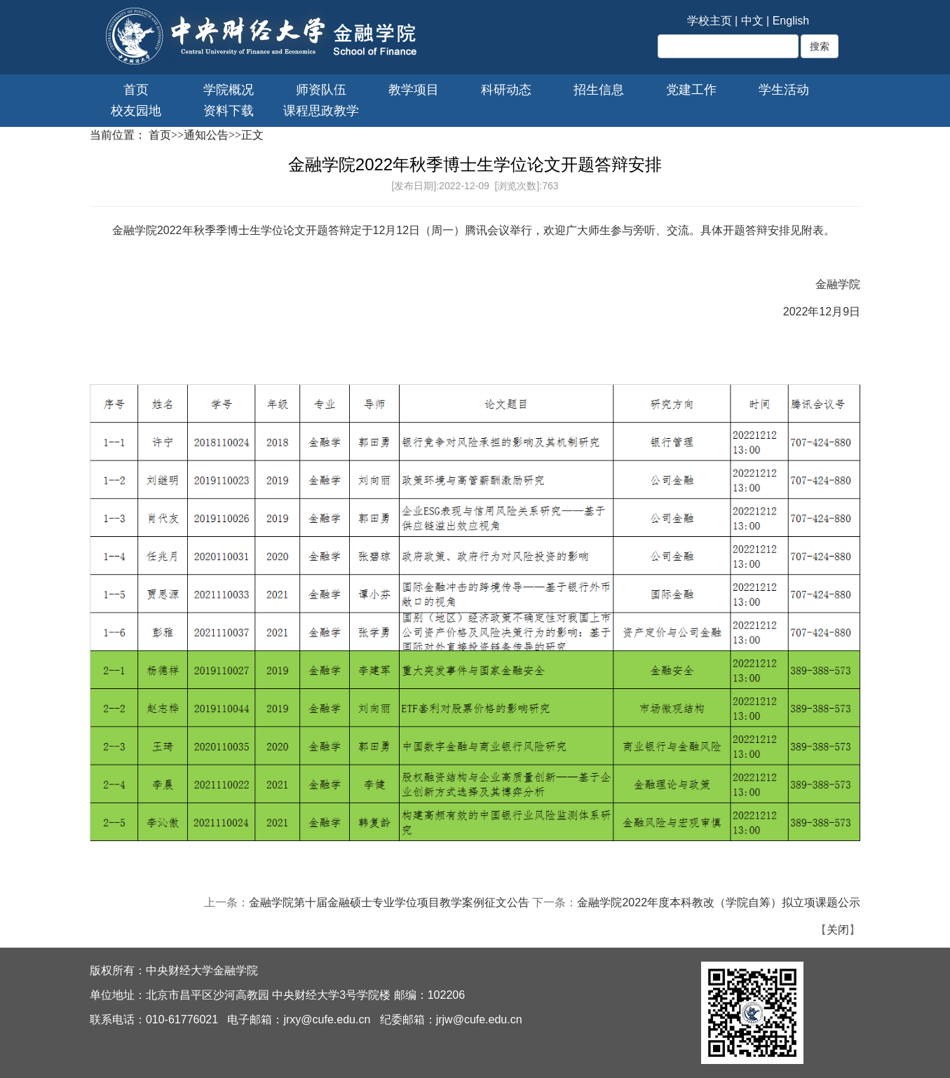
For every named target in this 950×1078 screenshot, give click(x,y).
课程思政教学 (321, 111)
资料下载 (228, 111)
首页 (136, 90)
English (791, 21)
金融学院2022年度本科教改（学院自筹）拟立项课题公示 (718, 902)
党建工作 (691, 90)
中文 (752, 21)
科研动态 (506, 90)
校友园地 (136, 111)
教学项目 (413, 90)
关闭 (838, 930)
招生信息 (599, 90)
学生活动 (784, 90)
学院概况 (228, 90)
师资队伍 (321, 90)
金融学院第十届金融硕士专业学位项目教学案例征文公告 (389, 902)
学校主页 (709, 21)
